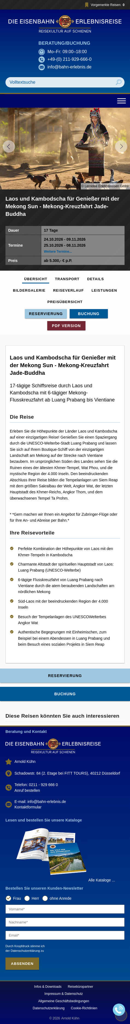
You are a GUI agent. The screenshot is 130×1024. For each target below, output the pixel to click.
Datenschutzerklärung (49, 1008)
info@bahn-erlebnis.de (69, 67)
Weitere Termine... (58, 251)
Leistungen (104, 290)
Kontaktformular (28, 807)
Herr (35, 898)
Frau (17, 898)
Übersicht (35, 279)
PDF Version (66, 326)
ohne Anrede (60, 898)
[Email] (65, 935)
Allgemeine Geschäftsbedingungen (63, 1001)
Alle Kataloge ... (101, 880)
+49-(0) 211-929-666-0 (69, 59)
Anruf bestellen (27, 790)
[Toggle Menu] (121, 100)
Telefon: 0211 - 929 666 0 (36, 785)
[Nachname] (65, 922)
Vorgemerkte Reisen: (104, 4)
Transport (67, 279)
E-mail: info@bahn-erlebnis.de (40, 801)
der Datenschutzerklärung (22, 950)
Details (95, 279)
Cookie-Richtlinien (84, 1008)
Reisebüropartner (80, 987)
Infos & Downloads (47, 987)
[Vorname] (65, 909)
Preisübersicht (65, 302)
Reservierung (46, 314)
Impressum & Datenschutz (64, 994)
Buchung (89, 314)
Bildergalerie (29, 290)
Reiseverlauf (68, 290)
